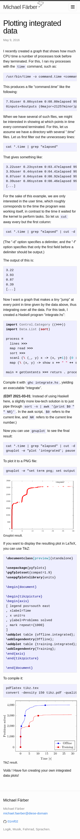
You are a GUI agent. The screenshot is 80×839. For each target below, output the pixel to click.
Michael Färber (20, 7)
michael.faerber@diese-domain (25, 811)
